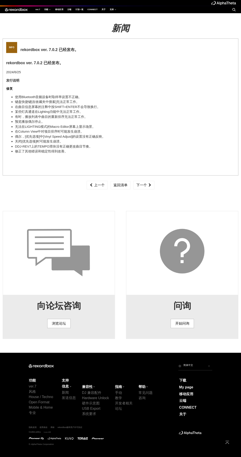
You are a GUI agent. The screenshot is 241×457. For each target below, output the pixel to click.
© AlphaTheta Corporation (41, 444)
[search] (234, 9)
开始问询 (182, 323)
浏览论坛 (59, 323)
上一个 (96, 185)
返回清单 (120, 185)
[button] (195, 366)
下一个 (143, 185)
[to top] (227, 442)
